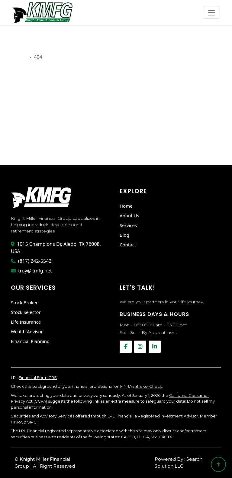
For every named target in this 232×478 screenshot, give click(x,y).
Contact (128, 245)
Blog (124, 235)
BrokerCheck (148, 386)
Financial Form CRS (38, 377)
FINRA (17, 422)
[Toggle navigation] (211, 13)
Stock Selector (26, 312)
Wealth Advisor (27, 331)
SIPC (32, 422)
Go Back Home (30, 146)
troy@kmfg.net (31, 270)
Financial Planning (30, 341)
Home (126, 206)
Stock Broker (24, 302)
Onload (19, 57)
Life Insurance (26, 322)
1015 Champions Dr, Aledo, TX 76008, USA (56, 248)
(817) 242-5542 (31, 261)
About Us (129, 216)
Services (128, 225)
